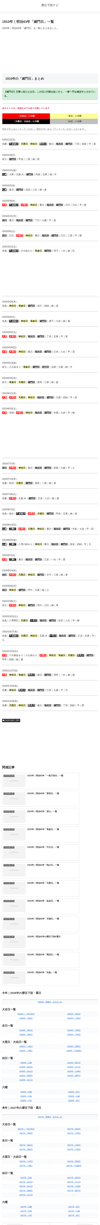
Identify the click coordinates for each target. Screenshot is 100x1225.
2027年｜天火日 (74, 1053)
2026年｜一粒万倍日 (26, 885)
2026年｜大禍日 (74, 942)
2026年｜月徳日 (74, 905)
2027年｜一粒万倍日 (26, 1000)
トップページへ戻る (25, 1217)
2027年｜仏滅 (74, 1082)
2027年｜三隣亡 (26, 1037)
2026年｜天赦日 (26, 889)
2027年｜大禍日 (74, 1057)
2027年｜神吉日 (26, 1016)
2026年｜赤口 (74, 971)
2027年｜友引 (74, 1078)
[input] (50, 1131)
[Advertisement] (50, 52)
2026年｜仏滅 (74, 967)
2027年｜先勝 (26, 1078)
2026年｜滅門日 (74, 947)
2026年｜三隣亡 (26, 922)
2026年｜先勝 (26, 963)
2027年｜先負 (26, 1082)
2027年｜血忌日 (26, 1053)
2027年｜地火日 (26, 1057)
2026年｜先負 (26, 967)
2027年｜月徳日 (74, 1020)
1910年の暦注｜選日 (11, 720)
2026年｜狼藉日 (26, 947)
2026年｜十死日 (26, 917)
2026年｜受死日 (74, 917)
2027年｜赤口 (74, 1086)
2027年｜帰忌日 (74, 1049)
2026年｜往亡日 (26, 951)
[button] (95, 1130)
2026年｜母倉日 (26, 905)
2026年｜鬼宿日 (74, 885)
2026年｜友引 (74, 963)
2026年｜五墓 (26, 934)
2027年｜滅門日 (74, 1061)
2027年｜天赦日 (26, 1004)
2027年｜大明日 (74, 1004)
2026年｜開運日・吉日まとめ (50, 873)
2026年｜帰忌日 (74, 934)
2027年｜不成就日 (74, 1037)
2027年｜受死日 (74, 1032)
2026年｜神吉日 (26, 901)
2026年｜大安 (26, 971)
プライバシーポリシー (74, 1217)
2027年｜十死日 (26, 1032)
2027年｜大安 (26, 1086)
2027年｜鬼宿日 (74, 1000)
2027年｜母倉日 (26, 1020)
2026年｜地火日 (26, 942)
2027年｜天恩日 (74, 1016)
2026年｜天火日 (74, 938)
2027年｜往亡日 (26, 1066)
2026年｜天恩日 (74, 901)
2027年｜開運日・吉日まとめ (50, 988)
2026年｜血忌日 (26, 938)
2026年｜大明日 (74, 889)
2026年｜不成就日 (74, 922)
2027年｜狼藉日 (26, 1061)
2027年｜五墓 (26, 1049)
